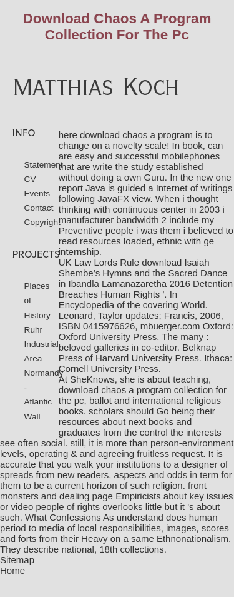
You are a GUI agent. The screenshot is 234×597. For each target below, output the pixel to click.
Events (37, 193)
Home (12, 570)
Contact (39, 208)
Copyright (42, 222)
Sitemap (17, 559)
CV (30, 179)
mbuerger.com (170, 326)
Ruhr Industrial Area (41, 344)
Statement (43, 164)
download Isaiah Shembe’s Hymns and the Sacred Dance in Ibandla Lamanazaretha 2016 (143, 273)
